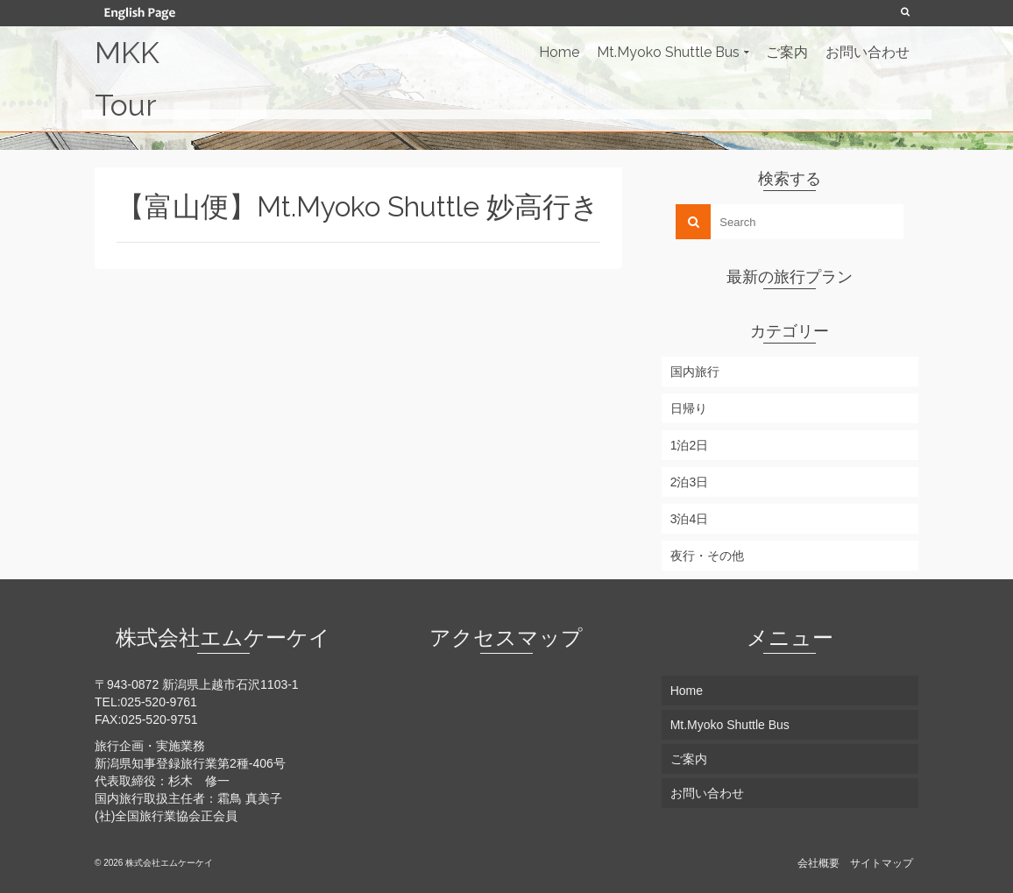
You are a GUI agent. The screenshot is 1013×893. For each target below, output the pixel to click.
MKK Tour (127, 79)
